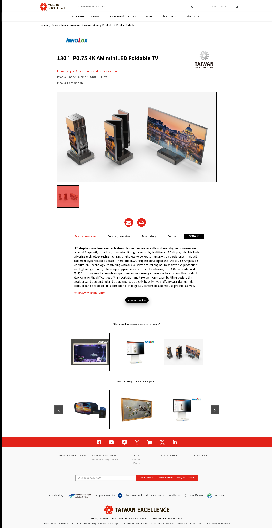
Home (44, 25)
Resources (157, 518)
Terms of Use (116, 518)
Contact (173, 236)
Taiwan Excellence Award (86, 16)
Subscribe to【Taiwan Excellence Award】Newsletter (167, 477)
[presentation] (58, 409)
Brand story (149, 236)
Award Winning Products (123, 16)
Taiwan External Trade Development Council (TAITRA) (152, 495)
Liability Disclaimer (99, 518)
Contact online (137, 300)
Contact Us (145, 518)
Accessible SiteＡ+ (173, 518)
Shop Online (193, 16)
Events (136, 463)
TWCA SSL (216, 495)
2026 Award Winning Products (104, 460)
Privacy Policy (131, 518)
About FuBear (169, 16)
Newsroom (136, 460)
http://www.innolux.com (89, 292)
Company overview (119, 236)
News (149, 16)
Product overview (85, 236)
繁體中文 (194, 236)
